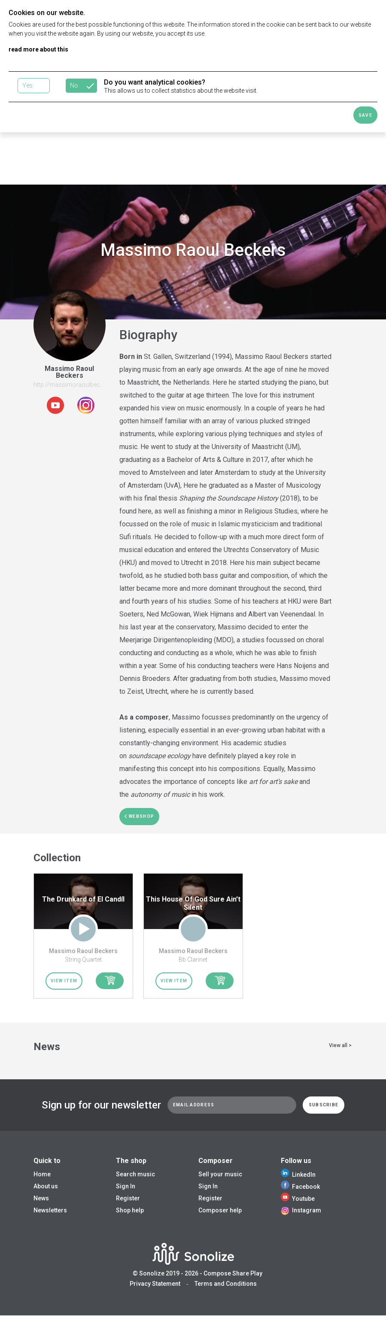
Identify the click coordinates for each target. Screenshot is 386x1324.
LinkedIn (298, 1174)
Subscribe (324, 1104)
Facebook (300, 1186)
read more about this (38, 49)
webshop (140, 816)
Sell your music (220, 1174)
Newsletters (50, 1210)
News (41, 1198)
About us (45, 1186)
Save (365, 115)
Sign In (125, 1186)
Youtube (298, 1198)
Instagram (301, 1210)
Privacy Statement (155, 1283)
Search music (135, 1174)
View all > (340, 1045)
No (74, 85)
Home (42, 1174)
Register (128, 1198)
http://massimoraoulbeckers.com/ (80, 384)
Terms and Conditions (226, 1283)
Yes (27, 85)
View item (64, 980)
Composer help (220, 1210)
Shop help (130, 1210)
